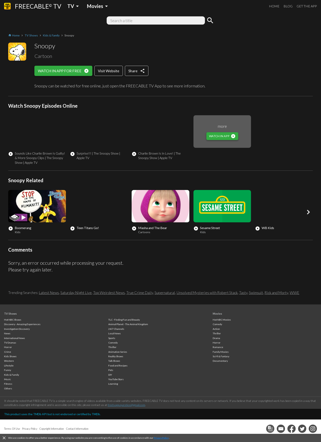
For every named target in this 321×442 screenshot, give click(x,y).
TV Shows (10, 313)
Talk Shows (114, 360)
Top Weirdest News (109, 292)
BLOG (288, 6)
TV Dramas (10, 342)
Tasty (243, 292)
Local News (114, 333)
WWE (294, 292)
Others (8, 388)
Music (7, 379)
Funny (7, 370)
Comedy (113, 342)
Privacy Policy (161, 437)
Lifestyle (9, 365)
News (7, 333)
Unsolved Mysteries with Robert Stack (207, 292)
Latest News (49, 292)
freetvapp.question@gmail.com (126, 405)
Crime (7, 351)
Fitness (8, 383)
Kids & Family (11, 374)
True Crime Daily (139, 292)
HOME (274, 6)
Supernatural (165, 292)
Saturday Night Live (76, 292)
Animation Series (117, 351)
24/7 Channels (116, 328)
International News (14, 338)
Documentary (220, 360)
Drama (216, 338)
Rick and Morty (276, 292)
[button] (308, 212)
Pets (110, 370)
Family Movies (221, 351)
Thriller (112, 347)
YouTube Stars (116, 379)
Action (216, 328)
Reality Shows (115, 356)
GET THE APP (307, 6)
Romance (218, 347)
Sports (111, 338)
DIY (110, 374)
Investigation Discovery (17, 328)
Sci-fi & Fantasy (221, 356)
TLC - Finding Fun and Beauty (124, 319)
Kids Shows (10, 356)
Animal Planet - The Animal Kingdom (128, 324)
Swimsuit (256, 292)
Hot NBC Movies (222, 319)
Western (9, 360)
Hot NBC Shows (12, 319)
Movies (217, 313)
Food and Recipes (118, 365)
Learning (113, 383)
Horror (8, 347)
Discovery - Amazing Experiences (22, 324)
